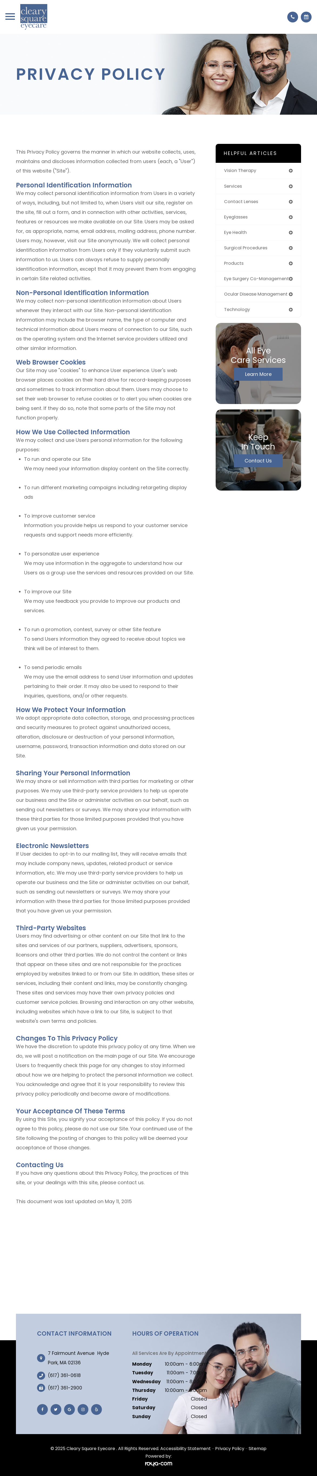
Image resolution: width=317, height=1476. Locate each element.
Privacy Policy (229, 1448)
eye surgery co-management (243, 283)
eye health (236, 234)
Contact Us (258, 474)
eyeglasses (237, 218)
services (234, 186)
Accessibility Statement (185, 1448)
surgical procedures (247, 250)
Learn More (258, 387)
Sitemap (257, 1448)
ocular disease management (242, 304)
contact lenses (242, 202)
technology (238, 322)
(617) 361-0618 (64, 1375)
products (234, 265)
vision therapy (241, 170)
